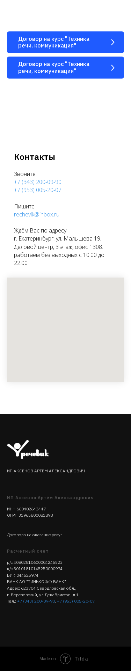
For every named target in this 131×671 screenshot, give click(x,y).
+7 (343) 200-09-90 (37, 182)
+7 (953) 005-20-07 (37, 190)
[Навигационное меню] (119, 13)
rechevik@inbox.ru (36, 214)
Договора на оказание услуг (34, 534)
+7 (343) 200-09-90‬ (36, 601)
